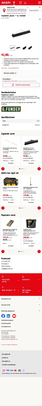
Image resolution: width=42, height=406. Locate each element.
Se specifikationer (13, 68)
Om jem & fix (5, 305)
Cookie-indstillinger (9, 364)
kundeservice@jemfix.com (11, 339)
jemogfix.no (6, 361)
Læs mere (4, 68)
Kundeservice (6, 299)
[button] (19, 168)
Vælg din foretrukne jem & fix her (16, 13)
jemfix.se (5, 357)
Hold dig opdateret (8, 311)
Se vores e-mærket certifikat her (9, 344)
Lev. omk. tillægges (8, 158)
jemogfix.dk (6, 354)
